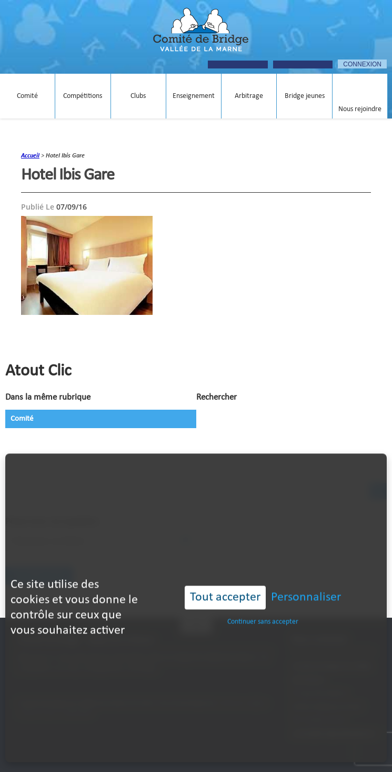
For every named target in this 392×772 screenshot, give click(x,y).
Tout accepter (225, 576)
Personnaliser (306, 576)
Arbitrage (249, 96)
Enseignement (194, 96)
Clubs (138, 96)
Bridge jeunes (305, 96)
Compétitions (82, 96)
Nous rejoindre (359, 109)
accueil (30, 156)
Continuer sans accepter (262, 601)
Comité (27, 96)
